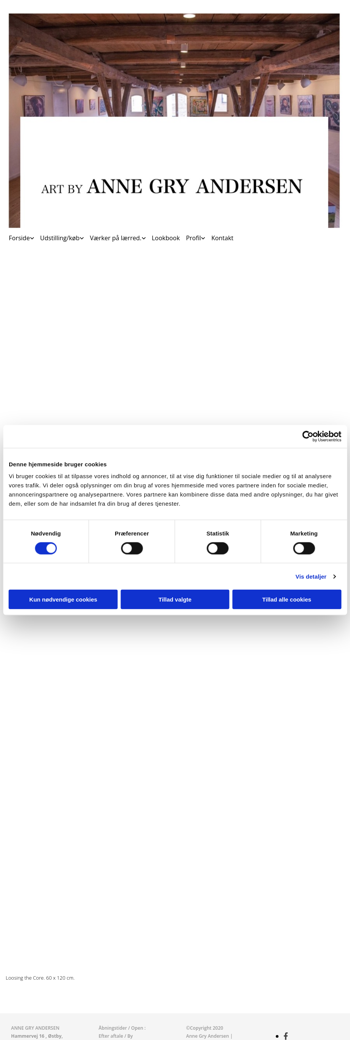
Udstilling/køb (60, 238)
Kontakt (222, 238)
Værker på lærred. (116, 238)
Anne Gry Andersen (208, 1036)
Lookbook (166, 238)
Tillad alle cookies (286, 599)
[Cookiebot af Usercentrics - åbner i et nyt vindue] (307, 436)
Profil (193, 238)
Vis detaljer (311, 576)
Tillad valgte (174, 599)
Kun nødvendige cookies (63, 599)
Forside (19, 238)
